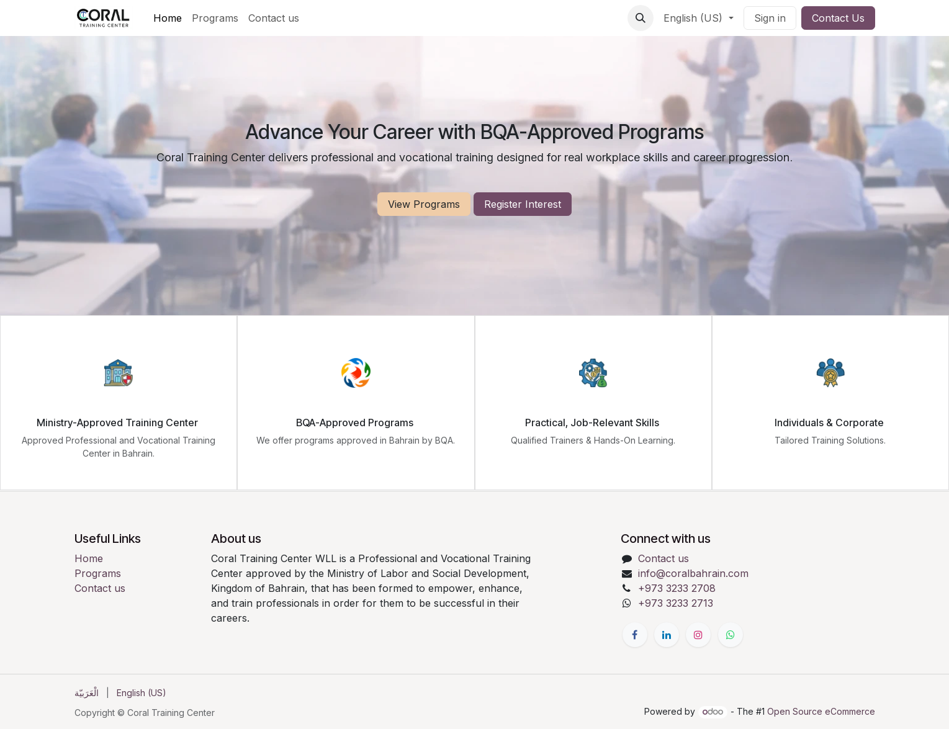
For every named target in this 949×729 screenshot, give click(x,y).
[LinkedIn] (666, 634)
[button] (640, 18)
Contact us (99, 588)
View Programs (424, 204)
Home (88, 558)
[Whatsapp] (730, 634)
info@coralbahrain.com (693, 573)
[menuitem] (167, 18)
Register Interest (522, 204)
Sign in (770, 18)
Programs (97, 573)
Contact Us (838, 18)
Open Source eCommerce (821, 711)
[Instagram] (698, 634)
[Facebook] (635, 634)
